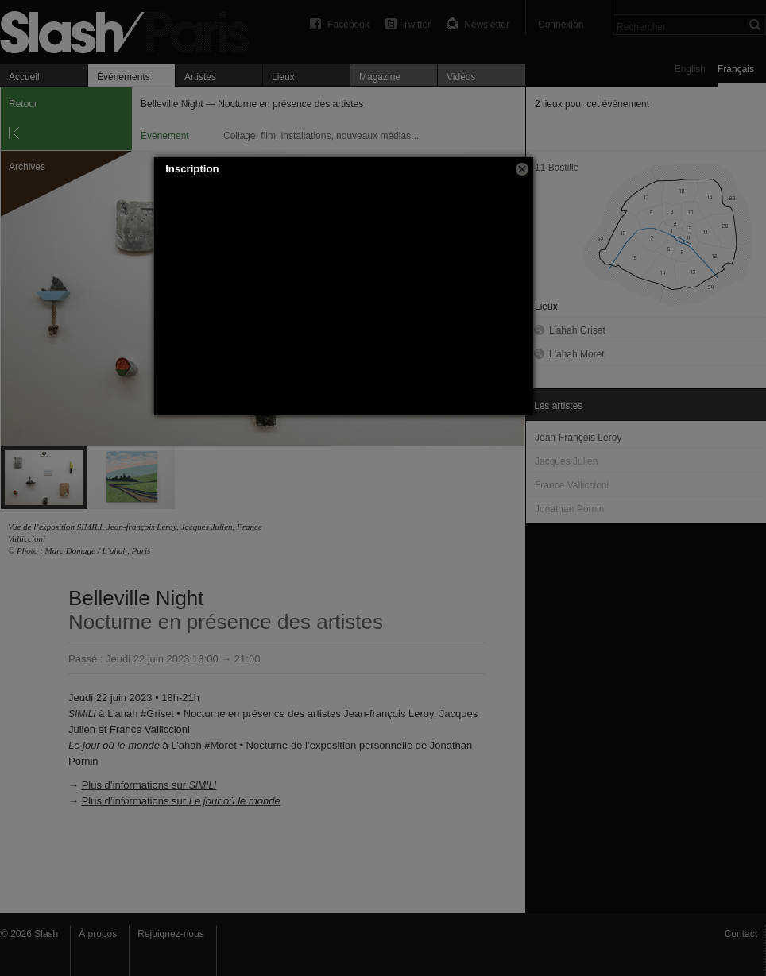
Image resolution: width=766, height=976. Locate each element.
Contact (741, 933)
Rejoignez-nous (170, 933)
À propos (98, 933)
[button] (522, 169)
